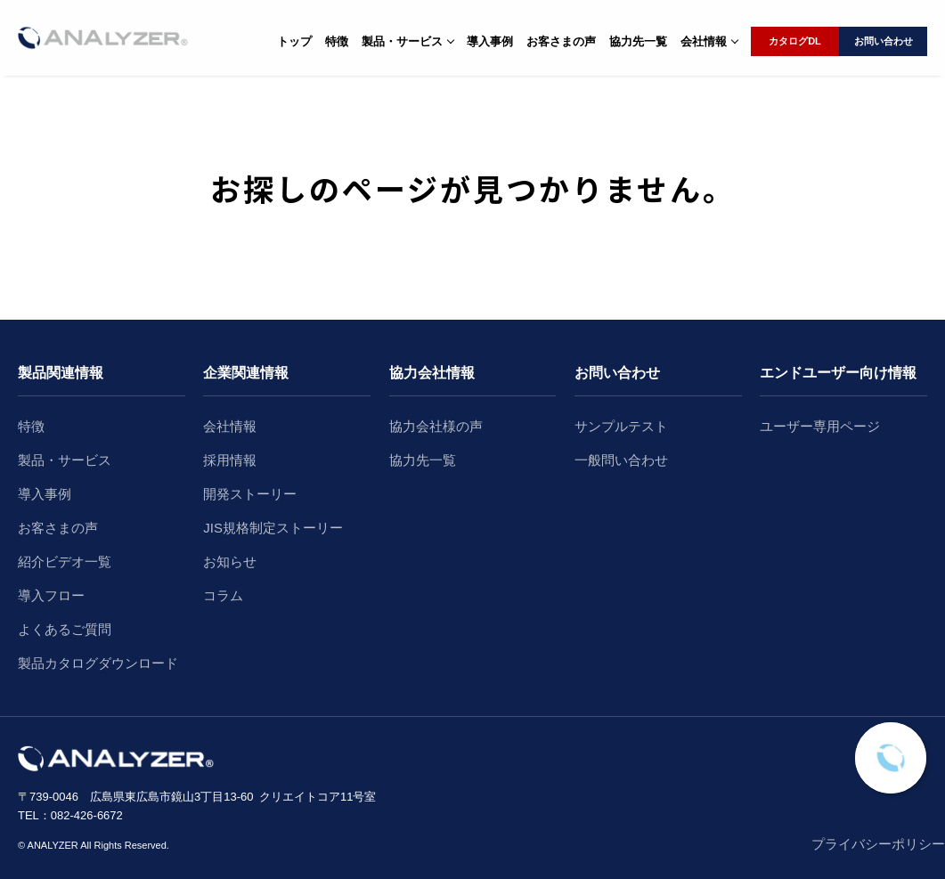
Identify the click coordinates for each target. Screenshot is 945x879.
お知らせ (230, 561)
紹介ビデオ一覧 (64, 561)
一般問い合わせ (621, 460)
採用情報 (230, 460)
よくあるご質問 (64, 629)
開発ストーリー (250, 493)
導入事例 (490, 41)
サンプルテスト (621, 426)
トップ (294, 41)
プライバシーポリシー (878, 843)
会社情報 (230, 426)
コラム (223, 595)
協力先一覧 (638, 41)
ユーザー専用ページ (820, 426)
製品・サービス (64, 460)
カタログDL (795, 41)
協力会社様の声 (436, 426)
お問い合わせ (883, 41)
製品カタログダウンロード (98, 663)
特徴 (336, 41)
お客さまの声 (561, 41)
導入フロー (51, 595)
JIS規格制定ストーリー (273, 527)
